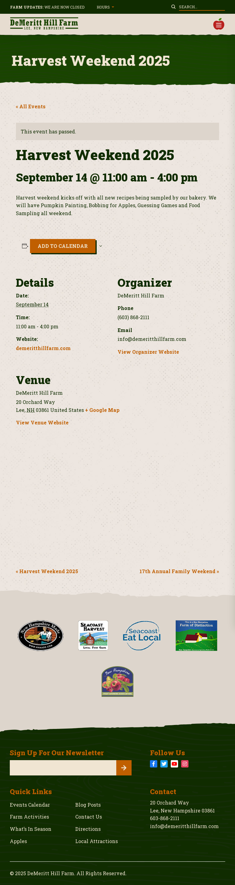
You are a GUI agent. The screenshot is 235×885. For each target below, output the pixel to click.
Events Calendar (30, 804)
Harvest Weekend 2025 (48, 571)
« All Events (31, 106)
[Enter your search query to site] (202, 7)
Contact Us (88, 816)
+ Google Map (102, 410)
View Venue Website (42, 422)
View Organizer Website (148, 352)
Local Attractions (96, 841)
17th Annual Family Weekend (178, 571)
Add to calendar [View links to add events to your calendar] (63, 246)
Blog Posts (88, 804)
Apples (18, 841)
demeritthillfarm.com (43, 348)
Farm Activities (29, 816)
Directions (88, 829)
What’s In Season (30, 829)
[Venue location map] (117, 497)
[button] (219, 24)
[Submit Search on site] (173, 7)
